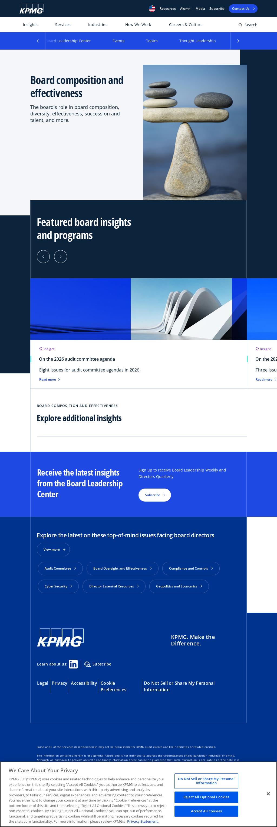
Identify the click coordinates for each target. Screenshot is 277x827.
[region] (138, 794)
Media (200, 9)
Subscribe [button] (152, 495)
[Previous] (43, 256)
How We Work (138, 24)
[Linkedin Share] (73, 662)
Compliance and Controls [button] (191, 568)
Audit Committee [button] (60, 568)
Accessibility (84, 681)
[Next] (60, 256)
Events (118, 40)
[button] (152, 8)
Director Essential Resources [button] (114, 586)
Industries (97, 24)
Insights (30, 24)
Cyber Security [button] (58, 586)
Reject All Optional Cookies (206, 796)
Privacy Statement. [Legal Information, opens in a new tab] (143, 821)
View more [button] (52, 549)
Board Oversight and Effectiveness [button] (122, 568)
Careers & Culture (186, 24)
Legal (42, 681)
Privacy (59, 681)
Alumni (185, 9)
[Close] (268, 794)
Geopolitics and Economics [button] (179, 586)
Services (63, 24)
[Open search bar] (248, 26)
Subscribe (217, 9)
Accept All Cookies (206, 811)
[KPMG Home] (31, 8)
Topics (152, 40)
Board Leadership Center (68, 40)
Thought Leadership (197, 40)
